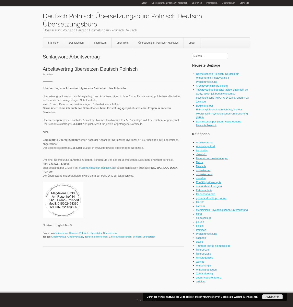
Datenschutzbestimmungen (212, 158)
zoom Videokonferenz (209, 277)
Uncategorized (204, 257)
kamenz (201, 206)
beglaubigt (202, 150)
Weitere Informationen (246, 297)
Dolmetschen (228, 3)
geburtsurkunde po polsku (211, 198)
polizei (200, 225)
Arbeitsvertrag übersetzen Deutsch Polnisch (90, 69)
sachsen (201, 237)
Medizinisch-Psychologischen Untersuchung (222, 209)
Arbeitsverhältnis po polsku (212, 85)
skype (199, 241)
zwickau (201, 281)
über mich (197, 3)
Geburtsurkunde (205, 194)
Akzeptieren (272, 296)
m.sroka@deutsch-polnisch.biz (97, 167)
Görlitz (200, 202)
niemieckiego (204, 217)
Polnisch (83, 233)
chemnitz (201, 154)
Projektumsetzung (206, 233)
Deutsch (73, 233)
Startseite (244, 3)
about (144, 3)
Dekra (199, 162)
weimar (200, 261)
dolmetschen (101, 236)
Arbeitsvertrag (60, 233)
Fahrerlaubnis (204, 190)
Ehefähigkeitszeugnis (208, 182)
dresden (201, 178)
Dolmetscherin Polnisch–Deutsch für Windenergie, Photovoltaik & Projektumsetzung (217, 77)
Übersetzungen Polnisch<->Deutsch (170, 3)
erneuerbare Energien (209, 186)
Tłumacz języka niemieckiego (213, 245)
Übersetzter (96, 233)
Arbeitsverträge (75, 236)
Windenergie (203, 265)
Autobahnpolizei (205, 146)
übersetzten (149, 236)
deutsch (88, 236)
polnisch (137, 236)
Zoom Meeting (204, 273)
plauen (200, 221)
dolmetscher (203, 170)
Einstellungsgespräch (120, 236)
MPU (199, 214)
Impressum (212, 3)
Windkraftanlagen (206, 269)
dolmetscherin (204, 174)
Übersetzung (110, 233)
